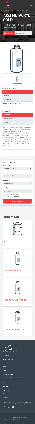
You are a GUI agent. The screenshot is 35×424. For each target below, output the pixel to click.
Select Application (9, 168)
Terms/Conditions (8, 374)
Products (6, 386)
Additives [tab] (6, 122)
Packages (6, 180)
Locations (6, 363)
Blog (4, 367)
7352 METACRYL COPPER (14, 329)
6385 (6, 241)
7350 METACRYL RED (12, 270)
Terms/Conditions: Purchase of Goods (15, 378)
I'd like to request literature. (12, 196)
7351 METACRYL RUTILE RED (15, 300)
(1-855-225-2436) (27, 419)
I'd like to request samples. (12, 194)
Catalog (9, 33)
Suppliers (6, 390)
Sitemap (5, 398)
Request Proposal (17, 201)
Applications (6, 165)
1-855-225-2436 (7, 7)
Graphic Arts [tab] (6, 115)
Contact (5, 394)
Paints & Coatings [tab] (8, 118)
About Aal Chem (8, 359)
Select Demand (8, 176)
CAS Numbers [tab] (7, 99)
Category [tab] (6, 95)
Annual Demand (7, 173)
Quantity (5, 188)
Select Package (8, 183)
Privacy (5, 370)
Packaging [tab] (6, 92)
